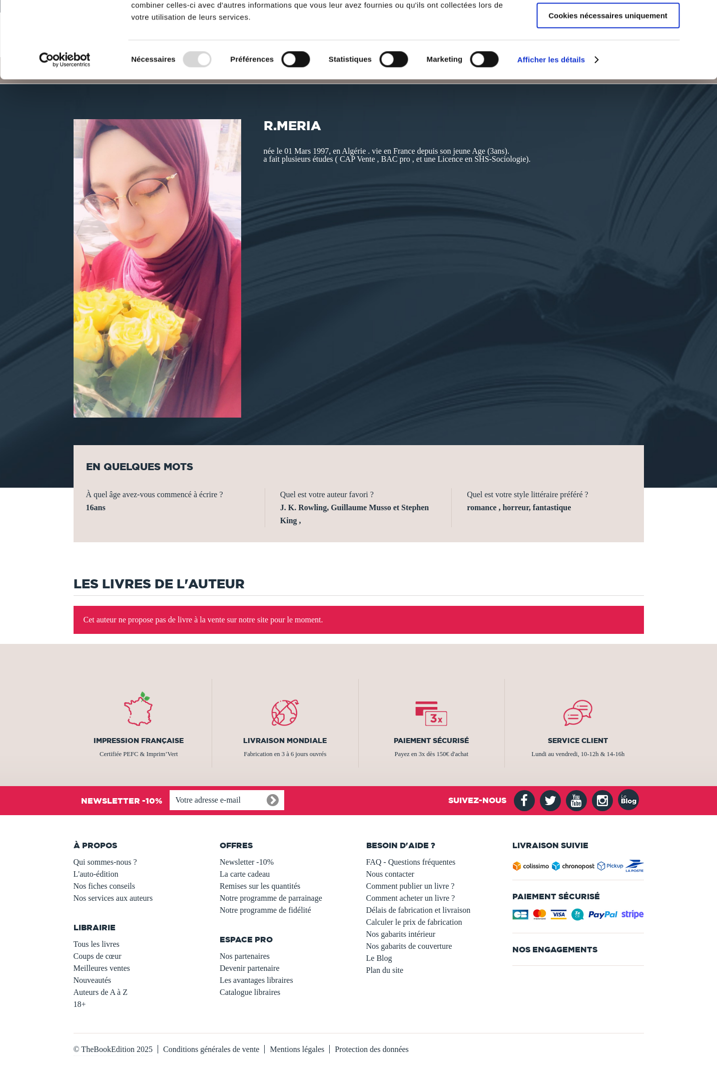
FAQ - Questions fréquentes (411, 862)
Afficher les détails (551, 127)
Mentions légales (297, 1049)
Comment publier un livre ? (410, 886)
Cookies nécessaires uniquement (607, 83)
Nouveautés (93, 980)
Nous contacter (390, 874)
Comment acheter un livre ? (410, 898)
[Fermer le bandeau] (701, 15)
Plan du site (385, 970)
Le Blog (379, 958)
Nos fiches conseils (105, 886)
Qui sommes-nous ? (105, 862)
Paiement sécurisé (431, 741)
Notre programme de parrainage (271, 898)
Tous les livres (97, 944)
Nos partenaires (245, 956)
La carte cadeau (245, 874)
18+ (80, 1004)
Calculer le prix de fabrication (414, 922)
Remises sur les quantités (260, 886)
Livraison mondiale (285, 741)
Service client (578, 741)
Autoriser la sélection (608, 54)
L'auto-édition (96, 874)
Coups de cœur (98, 956)
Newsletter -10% (247, 862)
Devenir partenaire (249, 968)
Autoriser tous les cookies (608, 25)
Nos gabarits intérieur (401, 934)
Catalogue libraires (250, 992)
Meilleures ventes (102, 968)
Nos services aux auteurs (113, 898)
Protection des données (372, 1049)
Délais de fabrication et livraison (418, 910)
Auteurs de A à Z (101, 992)
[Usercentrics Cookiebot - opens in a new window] (65, 127)
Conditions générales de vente (211, 1049)
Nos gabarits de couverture (409, 946)
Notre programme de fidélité (265, 910)
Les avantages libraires (256, 980)
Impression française (139, 741)
